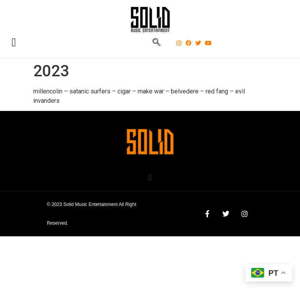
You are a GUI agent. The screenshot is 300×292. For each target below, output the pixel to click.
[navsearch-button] (156, 43)
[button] (150, 177)
